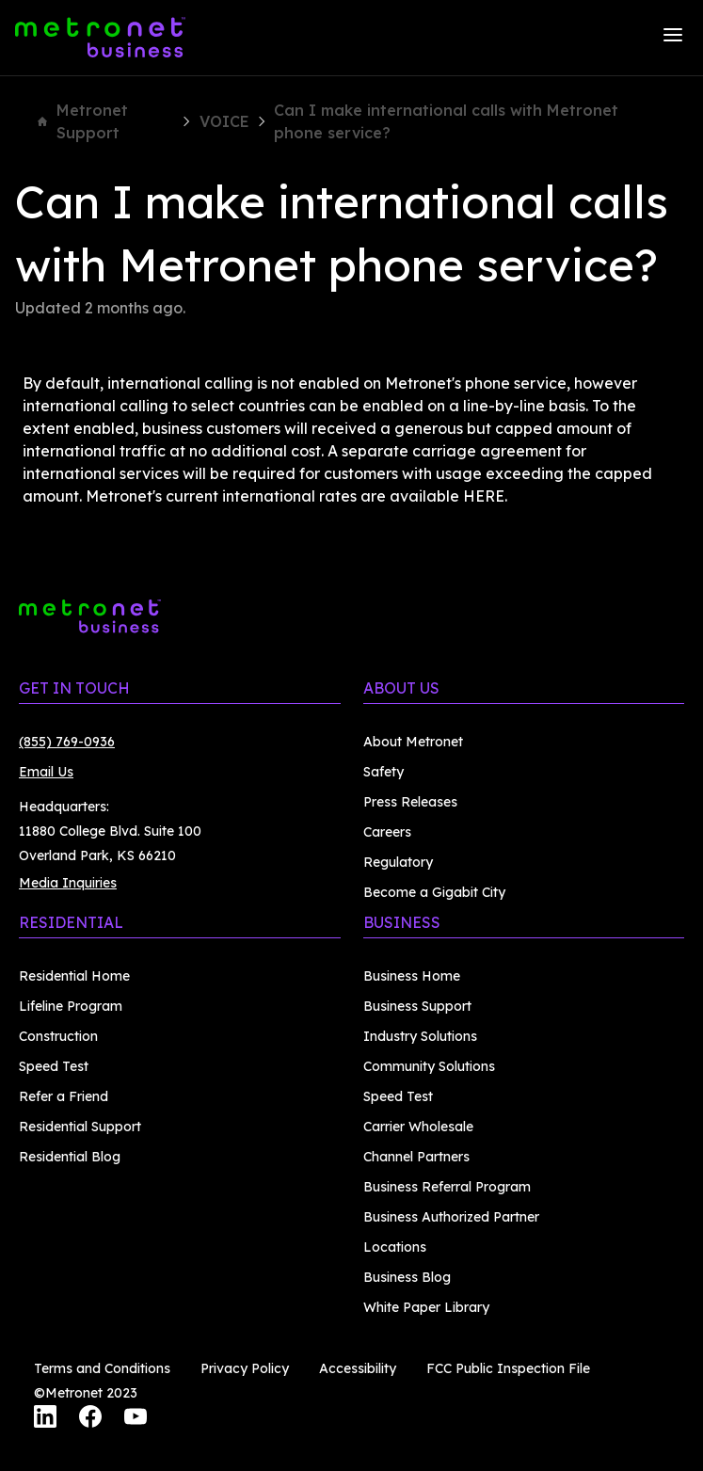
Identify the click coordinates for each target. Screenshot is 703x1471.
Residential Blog (69, 1156)
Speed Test (53, 1066)
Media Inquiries (68, 882)
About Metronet (413, 741)
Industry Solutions (420, 1036)
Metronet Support (83, 121)
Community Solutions (429, 1066)
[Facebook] (90, 1419)
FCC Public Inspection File (508, 1368)
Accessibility (357, 1368)
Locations (394, 1247)
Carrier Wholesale (418, 1126)
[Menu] (673, 37)
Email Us (46, 771)
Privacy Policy (244, 1368)
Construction (58, 1036)
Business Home (411, 975)
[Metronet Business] (100, 37)
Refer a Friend (63, 1096)
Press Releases (410, 801)
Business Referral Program (447, 1186)
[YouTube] (135, 1419)
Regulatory (398, 862)
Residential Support (80, 1126)
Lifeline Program (70, 1006)
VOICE (224, 121)
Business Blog (407, 1277)
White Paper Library (426, 1307)
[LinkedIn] (45, 1419)
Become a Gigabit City (434, 892)
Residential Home (74, 975)
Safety (383, 771)
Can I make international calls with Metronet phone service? (446, 121)
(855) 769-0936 (67, 741)
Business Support (417, 1006)
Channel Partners (416, 1156)
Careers (387, 831)
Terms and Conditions (102, 1368)
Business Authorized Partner (451, 1216)
